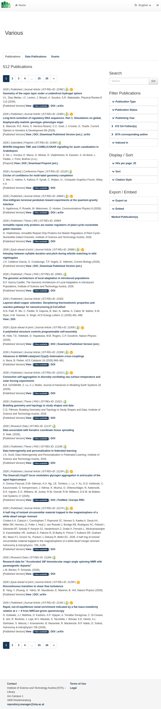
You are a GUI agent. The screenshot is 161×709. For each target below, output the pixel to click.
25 (39, 78)
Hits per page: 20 (124, 163)
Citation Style (122, 179)
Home (20, 5)
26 (46, 78)
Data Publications (35, 56)
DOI (53, 105)
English (143, 5)
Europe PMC (76, 500)
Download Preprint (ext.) (43, 163)
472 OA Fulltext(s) (124, 126)
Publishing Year (123, 118)
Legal (73, 687)
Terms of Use (78, 683)
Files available (41, 106)
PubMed (62, 500)
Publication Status (125, 109)
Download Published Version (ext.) (61, 134)
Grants (55, 56)
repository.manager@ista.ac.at (25, 704)
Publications (12, 56)
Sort (116, 171)
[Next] (54, 78)
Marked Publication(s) (125, 216)
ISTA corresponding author (130, 134)
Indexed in (120, 142)
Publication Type (124, 101)
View (28, 105)
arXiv (60, 105)
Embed (118, 208)
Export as (119, 200)
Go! (153, 81)
